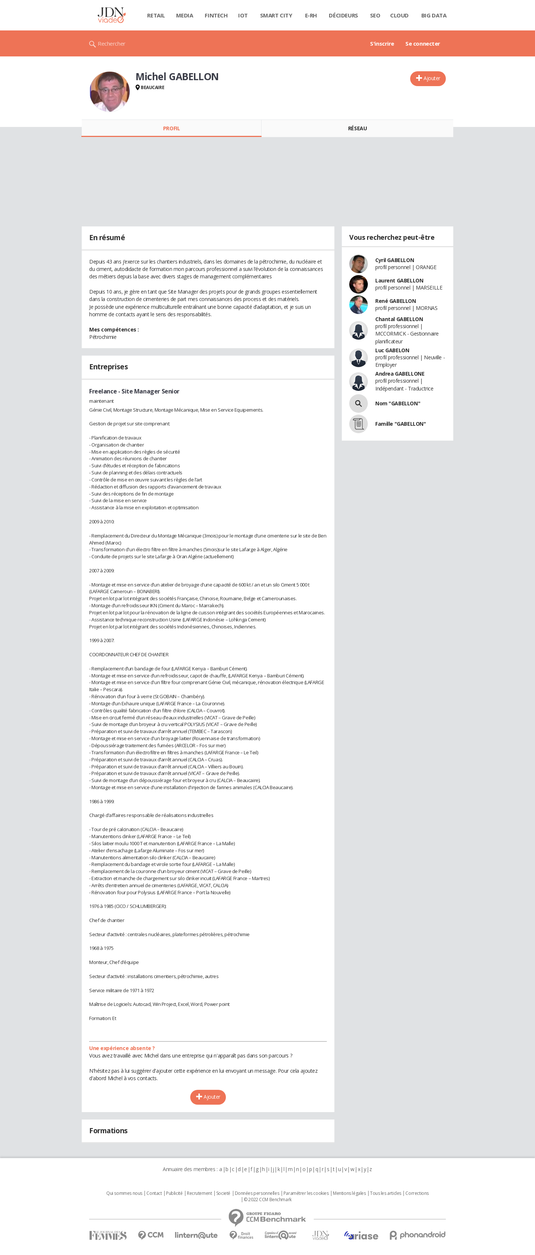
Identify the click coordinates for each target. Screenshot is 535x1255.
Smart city (276, 15)
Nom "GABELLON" (397, 403)
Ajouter (432, 78)
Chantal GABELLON (399, 319)
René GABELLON (395, 300)
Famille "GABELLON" (400, 423)
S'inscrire (382, 43)
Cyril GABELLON (394, 260)
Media (184, 15)
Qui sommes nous (124, 1193)
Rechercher (112, 43)
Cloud (399, 15)
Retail (156, 15)
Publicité (174, 1193)
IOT (243, 15)
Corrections (416, 1193)
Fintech (216, 15)
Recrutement (199, 1193)
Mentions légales (349, 1193)
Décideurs (343, 15)
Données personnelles (257, 1193)
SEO (375, 15)
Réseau (357, 128)
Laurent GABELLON (399, 280)
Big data (434, 15)
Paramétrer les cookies (306, 1193)
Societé (223, 1193)
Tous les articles (385, 1193)
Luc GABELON (392, 350)
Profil (171, 128)
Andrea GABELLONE (399, 373)
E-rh (311, 15)
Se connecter (422, 43)
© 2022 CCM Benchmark (268, 1199)
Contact (154, 1193)
